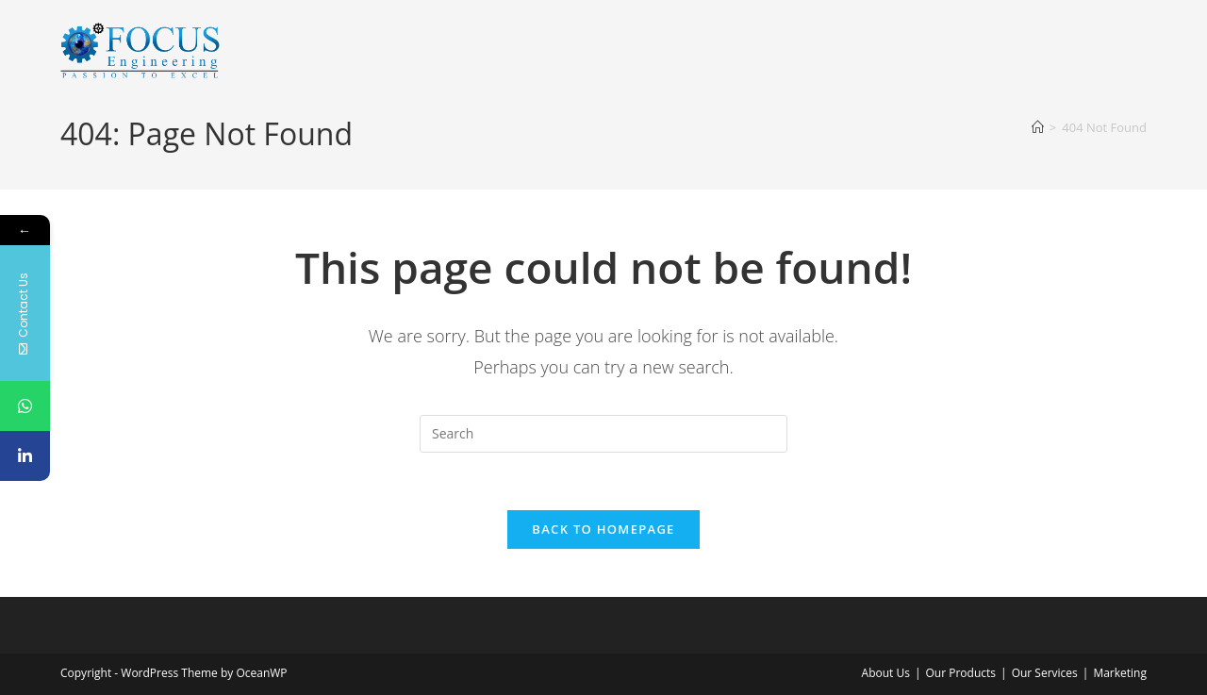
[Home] (1038, 127)
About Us (886, 673)
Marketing (1120, 673)
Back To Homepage (603, 529)
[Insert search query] (603, 434)
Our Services (1045, 673)
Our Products (961, 673)
